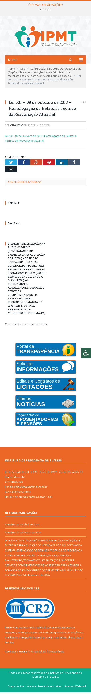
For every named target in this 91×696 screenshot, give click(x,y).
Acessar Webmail (75, 690)
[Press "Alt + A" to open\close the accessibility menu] (86, 353)
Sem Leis (45, 9)
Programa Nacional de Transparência (41, 655)
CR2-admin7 (16, 128)
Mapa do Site (16, 690)
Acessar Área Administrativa (44, 690)
